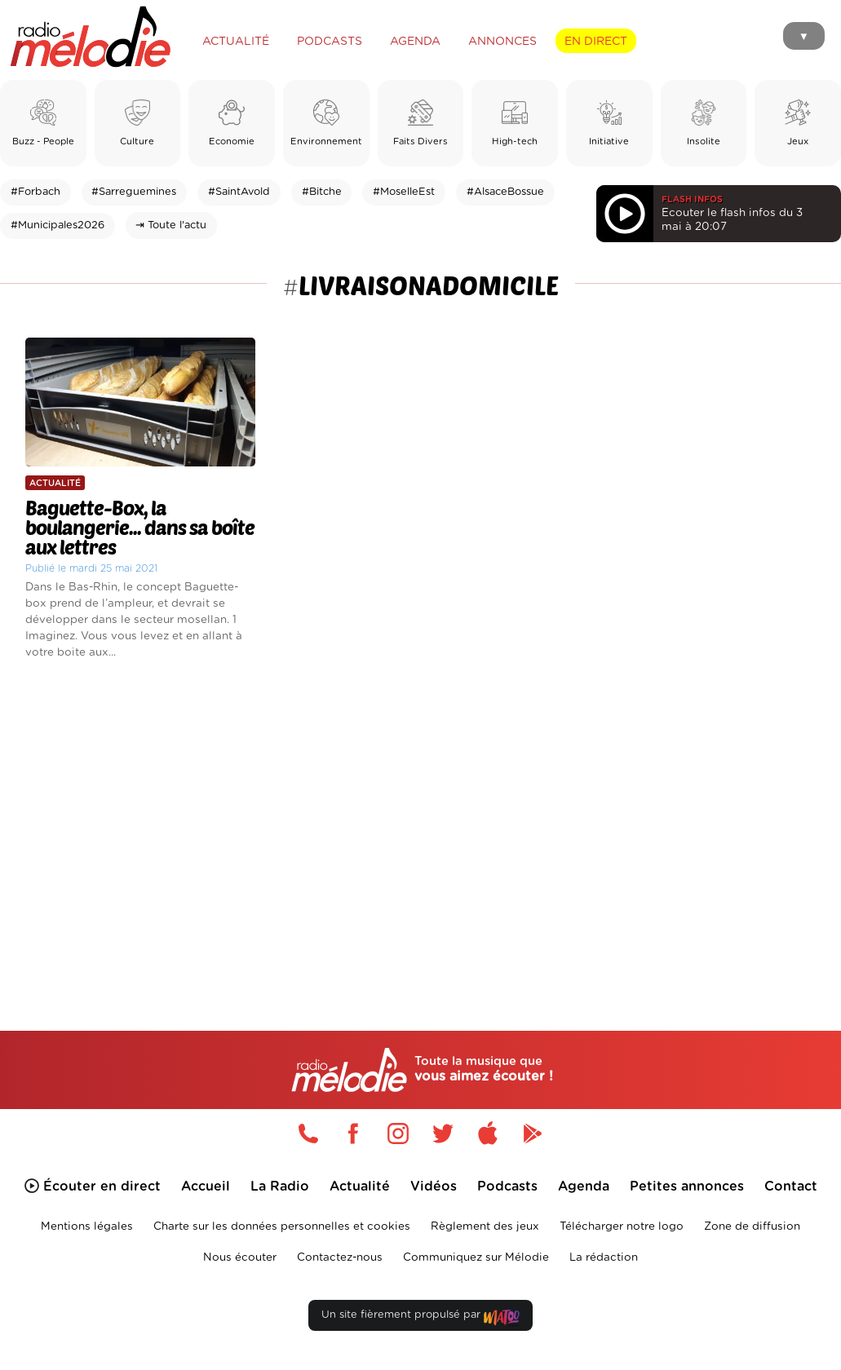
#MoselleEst (404, 192)
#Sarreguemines (133, 192)
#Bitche (322, 192)
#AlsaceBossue (505, 192)
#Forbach (35, 192)
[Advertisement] (420, 822)
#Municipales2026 (57, 225)
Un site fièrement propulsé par (420, 1318)
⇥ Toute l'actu (170, 225)
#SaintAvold (239, 192)
